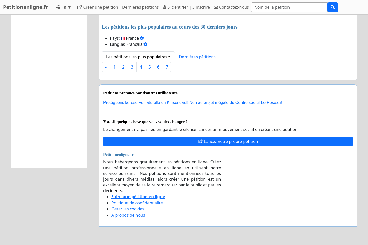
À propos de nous (128, 215)
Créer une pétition (97, 7)
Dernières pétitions (140, 7)
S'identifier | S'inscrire (186, 7)
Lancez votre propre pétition (228, 141)
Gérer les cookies (127, 209)
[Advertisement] (49, 91)
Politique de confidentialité (137, 203)
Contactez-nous (231, 7)
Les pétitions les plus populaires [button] (136, 57)
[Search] (289, 7)
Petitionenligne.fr (25, 7)
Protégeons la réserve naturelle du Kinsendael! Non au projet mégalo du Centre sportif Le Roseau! (192, 102)
